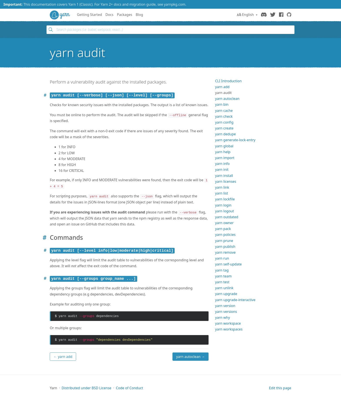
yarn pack (223, 228)
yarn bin (222, 104)
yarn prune (224, 240)
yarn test (222, 282)
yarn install (224, 175)
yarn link (222, 187)
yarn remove (225, 252)
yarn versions (226, 311)
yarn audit (223, 92)
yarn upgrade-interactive (235, 299)
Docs (109, 14)
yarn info (222, 163)
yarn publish (225, 246)
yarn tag (222, 270)
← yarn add (62, 356)
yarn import (224, 157)
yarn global (224, 146)
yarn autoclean (227, 98)
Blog (139, 14)
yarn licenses (225, 181)
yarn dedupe (225, 134)
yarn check (224, 116)
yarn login (223, 205)
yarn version (225, 305)
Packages (124, 14)
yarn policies (225, 234)
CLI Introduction (228, 81)
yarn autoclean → (190, 356)
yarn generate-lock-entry (235, 140)
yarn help (223, 151)
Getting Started (89, 14)
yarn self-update (228, 264)
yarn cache (224, 110)
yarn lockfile (225, 199)
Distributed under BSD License (86, 388)
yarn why (222, 317)
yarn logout (224, 211)
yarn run (222, 258)
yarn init (222, 169)
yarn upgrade (226, 293)
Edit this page (280, 388)
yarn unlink (224, 287)
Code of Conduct (129, 388)
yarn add (222, 86)
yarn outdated (226, 217)
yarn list (221, 193)
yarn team (223, 276)
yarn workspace (228, 323)
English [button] (246, 14)
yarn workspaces (228, 329)
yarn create (224, 128)
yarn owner (224, 222)
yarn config (224, 122)
